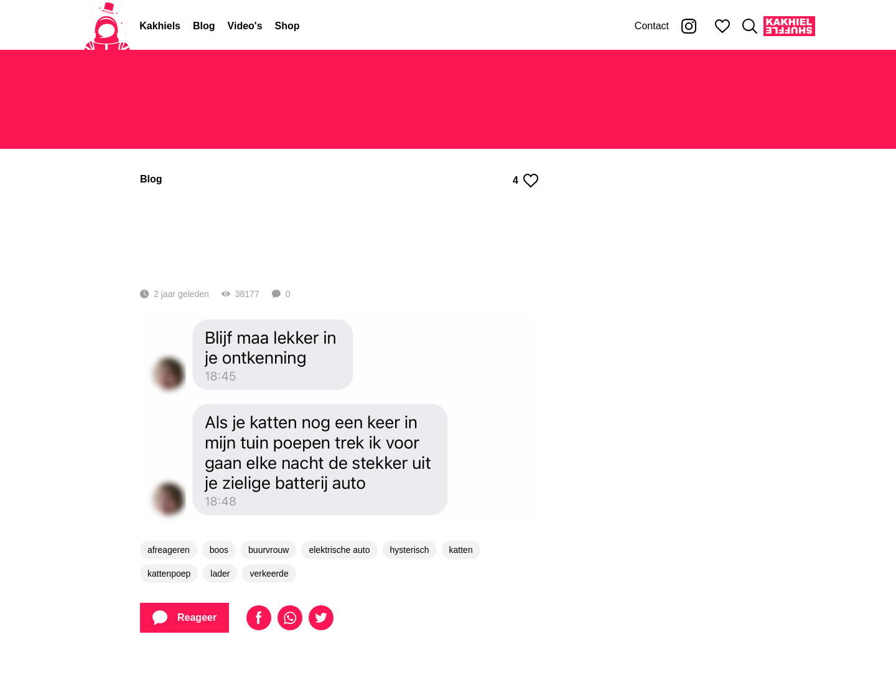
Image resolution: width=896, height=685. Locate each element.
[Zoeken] (749, 26)
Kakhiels (159, 26)
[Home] (107, 26)
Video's (245, 26)
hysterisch (409, 577)
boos (219, 577)
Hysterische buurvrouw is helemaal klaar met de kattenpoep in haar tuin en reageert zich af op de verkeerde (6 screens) (337, 247)
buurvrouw (268, 577)
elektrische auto (339, 577)
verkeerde (269, 601)
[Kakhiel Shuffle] (789, 26)
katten (461, 577)
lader (220, 601)
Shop (287, 26)
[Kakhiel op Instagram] (688, 26)
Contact (652, 26)
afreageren (168, 577)
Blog (204, 26)
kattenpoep (168, 601)
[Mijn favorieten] (722, 26)
